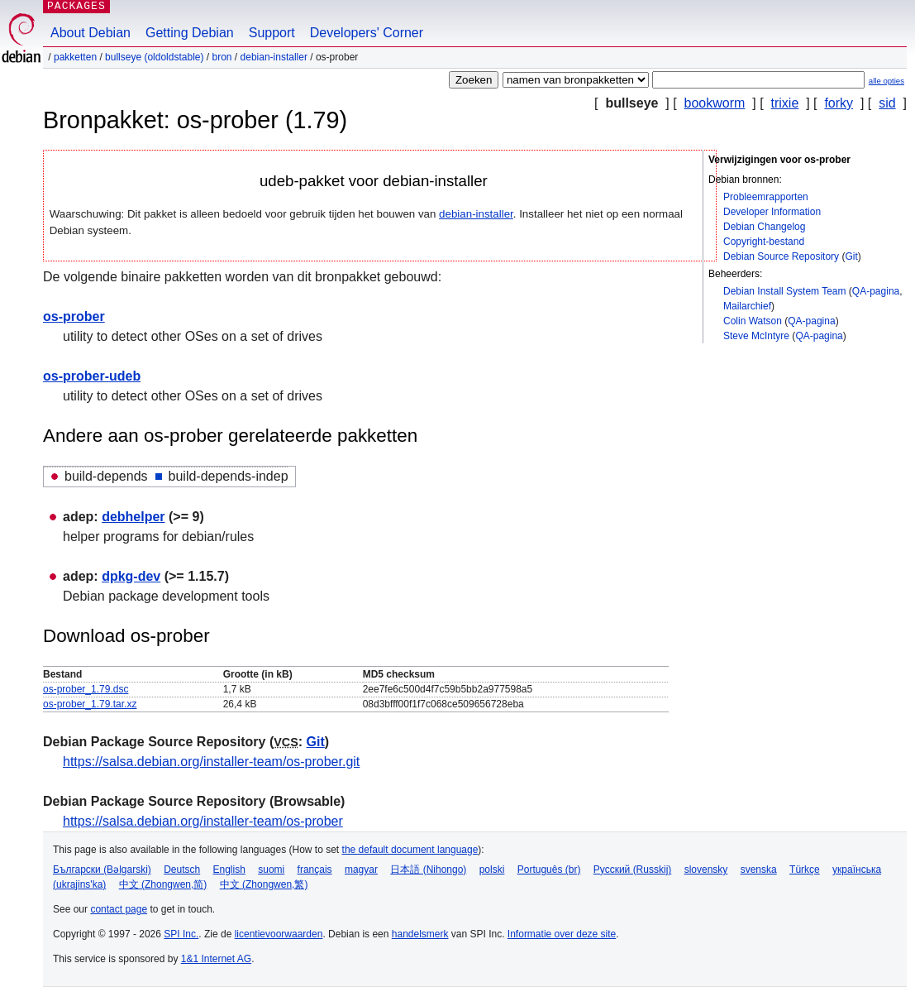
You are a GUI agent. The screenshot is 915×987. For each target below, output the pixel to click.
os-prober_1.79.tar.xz (89, 704)
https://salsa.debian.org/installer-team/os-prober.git (211, 762)
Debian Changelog (764, 226)
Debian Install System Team (784, 291)
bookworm (715, 103)
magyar (361, 869)
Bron (222, 57)
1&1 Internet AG (216, 959)
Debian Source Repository (781, 256)
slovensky (706, 869)
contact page (118, 909)
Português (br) (549, 869)
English (229, 869)
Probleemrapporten (765, 197)
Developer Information (772, 212)
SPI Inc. (181, 934)
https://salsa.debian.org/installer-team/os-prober (203, 821)
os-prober (74, 316)
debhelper (133, 517)
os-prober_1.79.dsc (85, 689)
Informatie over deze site (562, 934)
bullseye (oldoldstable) (154, 57)
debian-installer (274, 57)
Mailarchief (747, 306)
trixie (785, 103)
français (315, 869)
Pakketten (75, 57)
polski (492, 869)
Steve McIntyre (756, 336)
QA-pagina (875, 291)
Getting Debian (189, 33)
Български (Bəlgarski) (102, 869)
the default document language (410, 849)
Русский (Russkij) (632, 869)
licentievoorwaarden (279, 934)
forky (838, 103)
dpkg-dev (131, 576)
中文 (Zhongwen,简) (163, 884)
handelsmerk (420, 934)
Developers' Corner (366, 33)
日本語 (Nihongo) (428, 869)
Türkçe (804, 869)
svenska (759, 869)
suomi (271, 869)
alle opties (886, 80)
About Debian (90, 33)
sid (887, 103)
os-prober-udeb (92, 376)
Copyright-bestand (763, 241)
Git (851, 256)
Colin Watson (752, 321)
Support (272, 33)
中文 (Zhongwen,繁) (264, 884)
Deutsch (182, 869)
